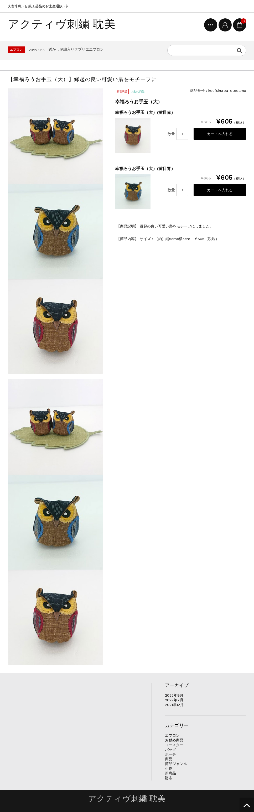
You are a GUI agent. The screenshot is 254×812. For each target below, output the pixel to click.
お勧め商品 (174, 740)
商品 (168, 759)
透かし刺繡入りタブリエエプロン (76, 49)
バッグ (170, 749)
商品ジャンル (176, 764)
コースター (174, 745)
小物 (168, 768)
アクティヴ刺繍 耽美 (62, 24)
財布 (168, 778)
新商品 (170, 773)
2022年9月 (174, 695)
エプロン (172, 735)
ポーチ (170, 754)
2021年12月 (174, 705)
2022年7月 (174, 700)
